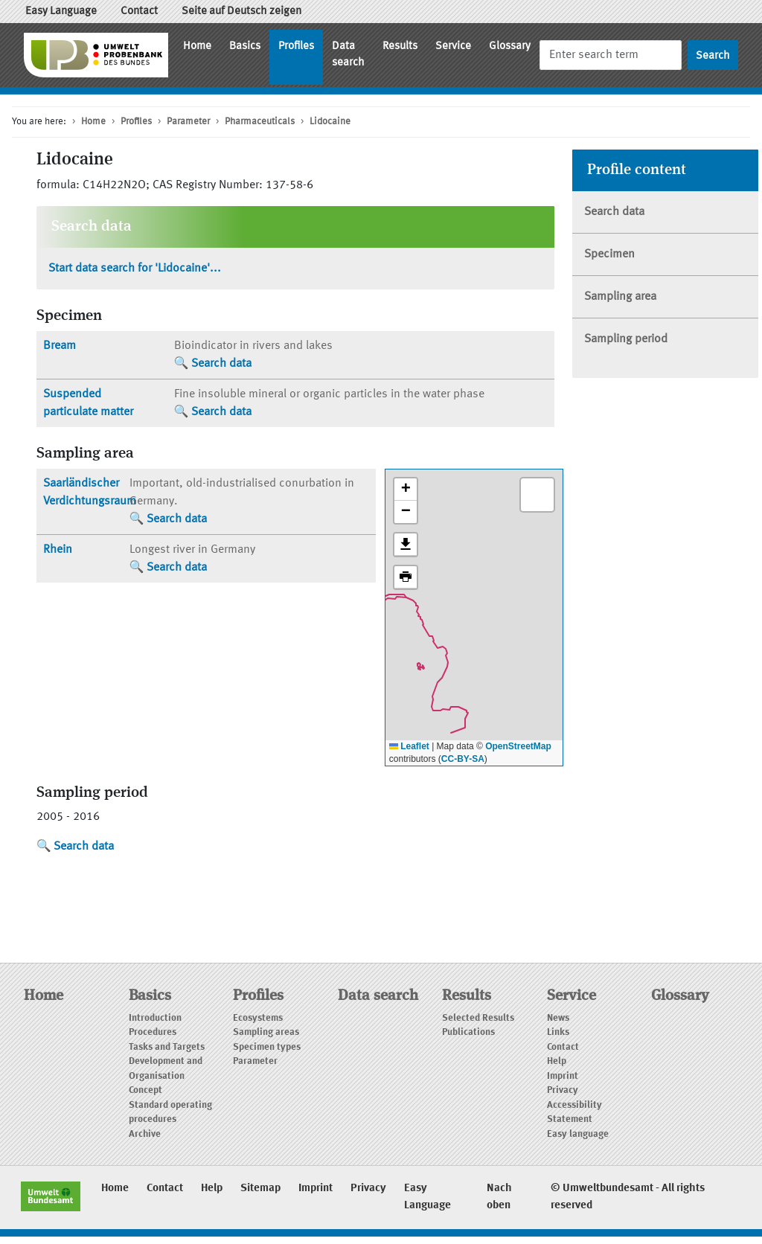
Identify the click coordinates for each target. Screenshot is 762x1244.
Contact (139, 11)
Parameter (188, 121)
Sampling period (625, 339)
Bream (59, 346)
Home (197, 46)
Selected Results (478, 1018)
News (558, 1018)
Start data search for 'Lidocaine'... (134, 269)
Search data (221, 364)
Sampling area (620, 297)
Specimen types (267, 1047)
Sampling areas (266, 1032)
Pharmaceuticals (260, 121)
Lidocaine (330, 121)
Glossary (510, 46)
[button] (405, 489)
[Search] (611, 54)
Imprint (562, 1076)
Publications (468, 1032)
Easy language (578, 1134)
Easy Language (61, 11)
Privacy (562, 1090)
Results (399, 46)
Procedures (152, 1032)
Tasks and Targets (167, 1047)
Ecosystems (258, 1018)
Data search (348, 55)
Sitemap (260, 1188)
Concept (145, 1090)
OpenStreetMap (518, 746)
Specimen (609, 254)
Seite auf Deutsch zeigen (241, 11)
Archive (145, 1134)
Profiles (296, 46)
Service (453, 46)
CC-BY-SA (462, 759)
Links (558, 1032)
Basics (244, 46)
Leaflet (409, 746)
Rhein (57, 550)
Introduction (155, 1018)
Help (556, 1061)
